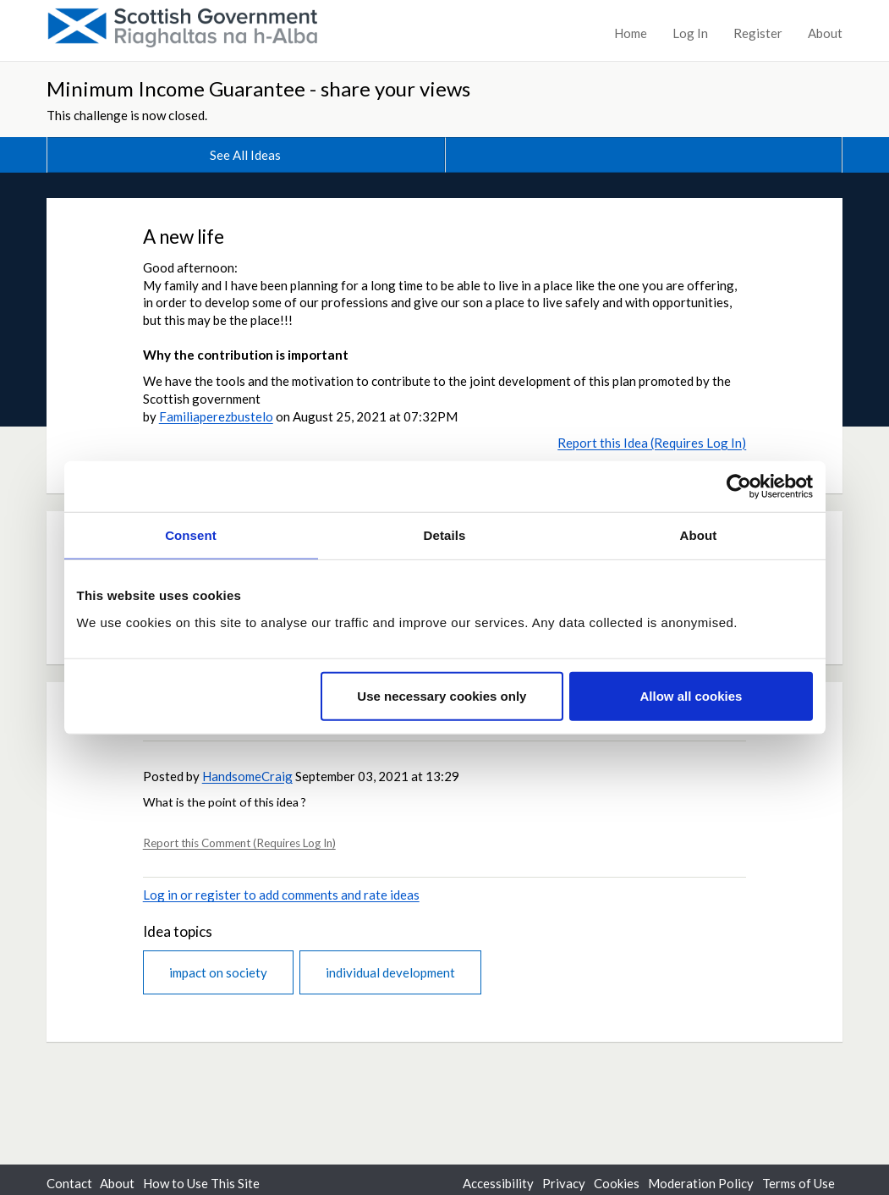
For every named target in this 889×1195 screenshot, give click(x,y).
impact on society (218, 972)
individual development (390, 972)
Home (630, 33)
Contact (69, 1183)
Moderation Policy (701, 1183)
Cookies (616, 1183)
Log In (690, 33)
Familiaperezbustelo (216, 416)
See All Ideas (245, 154)
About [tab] (698, 535)
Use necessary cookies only (441, 695)
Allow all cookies (691, 695)
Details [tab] (445, 535)
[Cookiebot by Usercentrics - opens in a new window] (739, 486)
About (825, 33)
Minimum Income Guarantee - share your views (258, 88)
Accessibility (498, 1183)
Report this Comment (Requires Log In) (239, 843)
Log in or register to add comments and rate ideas (281, 894)
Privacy (563, 1183)
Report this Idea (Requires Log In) (651, 442)
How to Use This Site (201, 1183)
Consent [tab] (191, 535)
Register (757, 33)
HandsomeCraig (247, 776)
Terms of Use (798, 1183)
